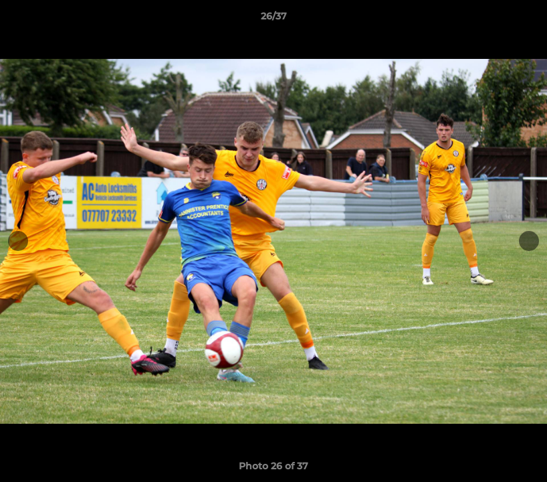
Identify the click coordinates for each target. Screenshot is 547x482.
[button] (523, 19)
